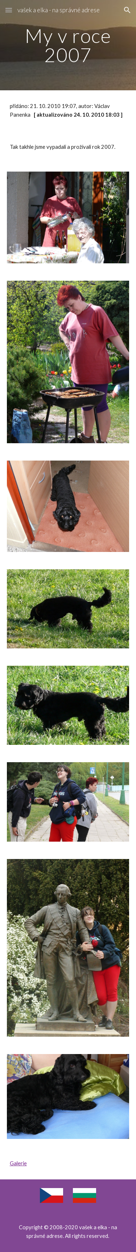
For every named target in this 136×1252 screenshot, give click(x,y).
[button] (8, 10)
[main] (68, 45)
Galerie (18, 1163)
